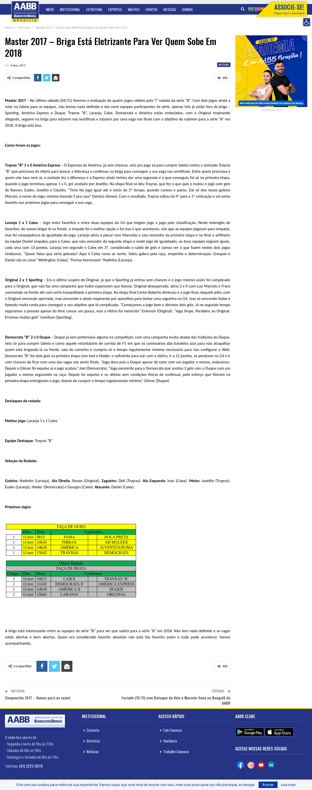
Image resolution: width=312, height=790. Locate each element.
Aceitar (268, 785)
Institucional (70, 9)
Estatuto (93, 730)
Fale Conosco (172, 730)
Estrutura (94, 9)
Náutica (134, 9)
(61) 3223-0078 (31, 766)
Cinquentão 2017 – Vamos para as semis (37, 697)
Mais (185, 9)
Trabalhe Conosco (176, 751)
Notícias (169, 9)
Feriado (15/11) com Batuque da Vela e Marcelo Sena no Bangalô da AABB (176, 700)
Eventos (151, 9)
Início (50, 9)
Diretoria (93, 740)
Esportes (115, 9)
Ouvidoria (170, 740)
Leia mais (288, 785)
